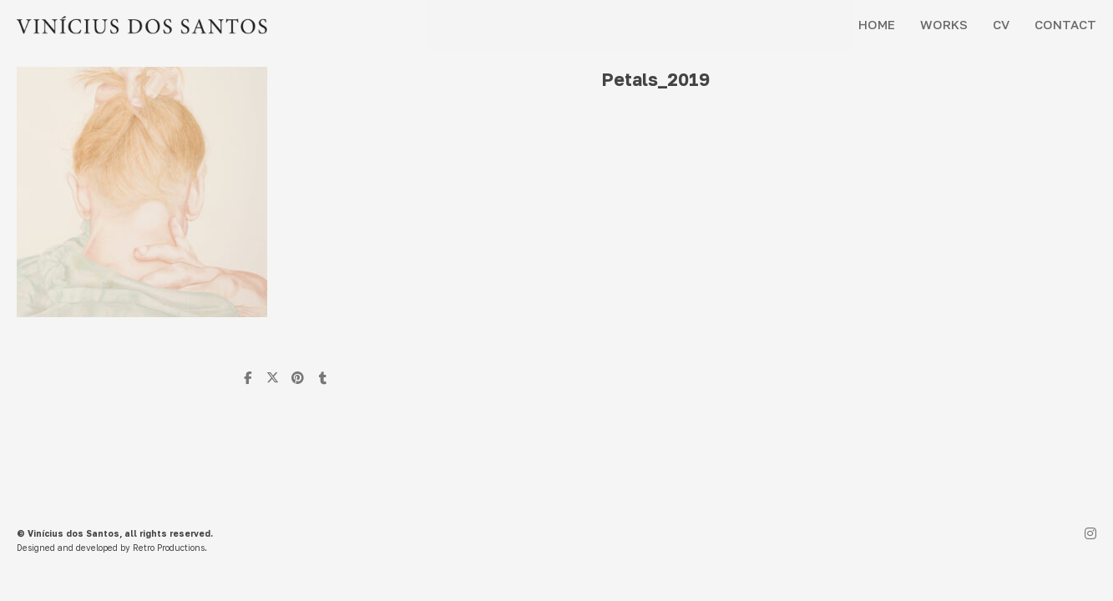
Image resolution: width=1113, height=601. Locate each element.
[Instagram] (1090, 535)
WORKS (944, 24)
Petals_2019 (656, 79)
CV (1001, 24)
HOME (876, 24)
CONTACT (1065, 24)
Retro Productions (169, 548)
